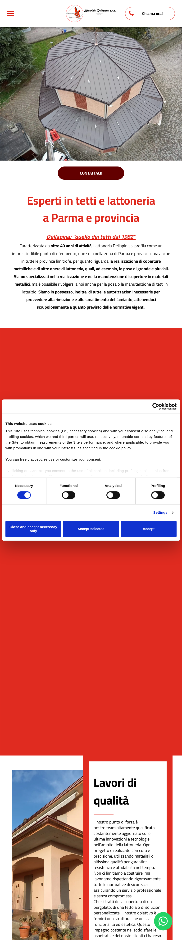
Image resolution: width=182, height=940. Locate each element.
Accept (149, 529)
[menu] (10, 13)
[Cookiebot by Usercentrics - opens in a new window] (156, 406)
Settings (160, 513)
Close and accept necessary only (33, 529)
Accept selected (91, 529)
